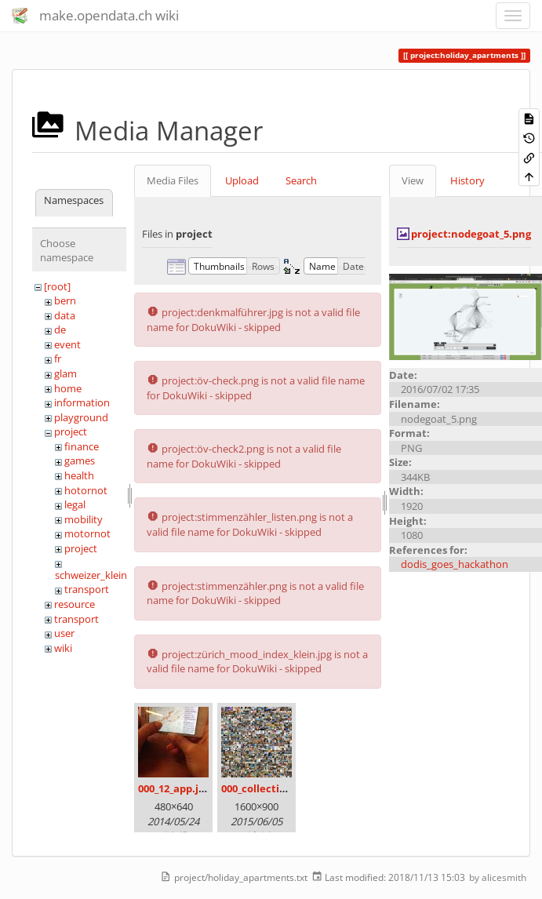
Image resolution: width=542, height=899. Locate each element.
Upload (242, 180)
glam (65, 373)
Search (301, 180)
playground (81, 417)
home (68, 388)
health (79, 475)
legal (74, 504)
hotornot (85, 490)
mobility (83, 519)
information (82, 402)
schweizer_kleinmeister (108, 575)
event (67, 344)
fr (57, 358)
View (413, 180)
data (64, 315)
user (64, 633)
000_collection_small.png (283, 788)
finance (81, 446)
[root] (57, 286)
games (79, 460)
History (467, 180)
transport (86, 589)
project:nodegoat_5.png (471, 234)
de (60, 329)
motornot (87, 533)
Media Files (172, 180)
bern (65, 300)
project (70, 431)
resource (74, 604)
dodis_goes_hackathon (454, 564)
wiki (63, 648)
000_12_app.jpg (174, 788)
